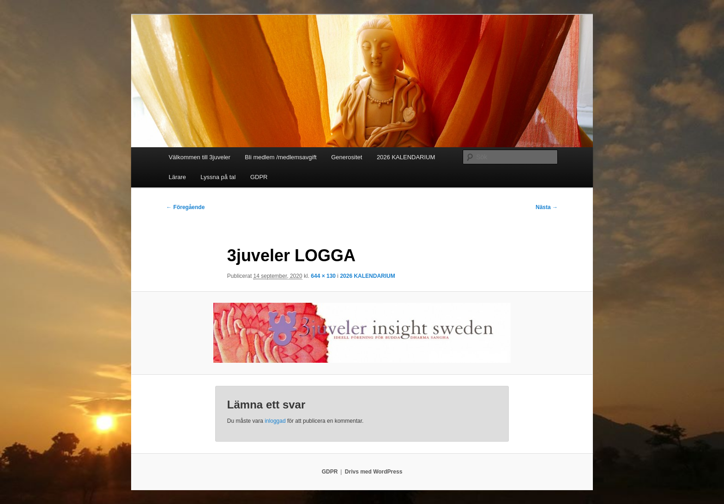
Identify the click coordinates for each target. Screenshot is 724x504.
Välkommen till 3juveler (199, 157)
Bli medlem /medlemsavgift (280, 157)
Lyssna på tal (217, 177)
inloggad (275, 421)
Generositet (346, 157)
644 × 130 (323, 276)
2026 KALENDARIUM (406, 157)
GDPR (259, 177)
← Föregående (185, 207)
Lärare (177, 177)
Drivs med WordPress (374, 471)
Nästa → (547, 207)
